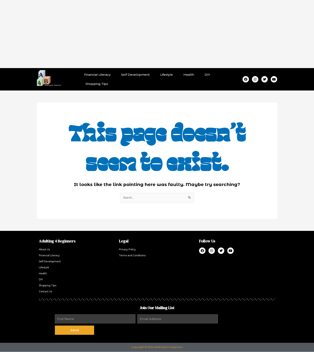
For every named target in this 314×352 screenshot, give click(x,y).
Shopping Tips (97, 84)
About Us (45, 249)
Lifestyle (166, 74)
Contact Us (46, 291)
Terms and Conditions (133, 255)
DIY (207, 74)
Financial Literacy (97, 74)
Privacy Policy (128, 249)
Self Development (135, 74)
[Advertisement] (157, 34)
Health (188, 74)
